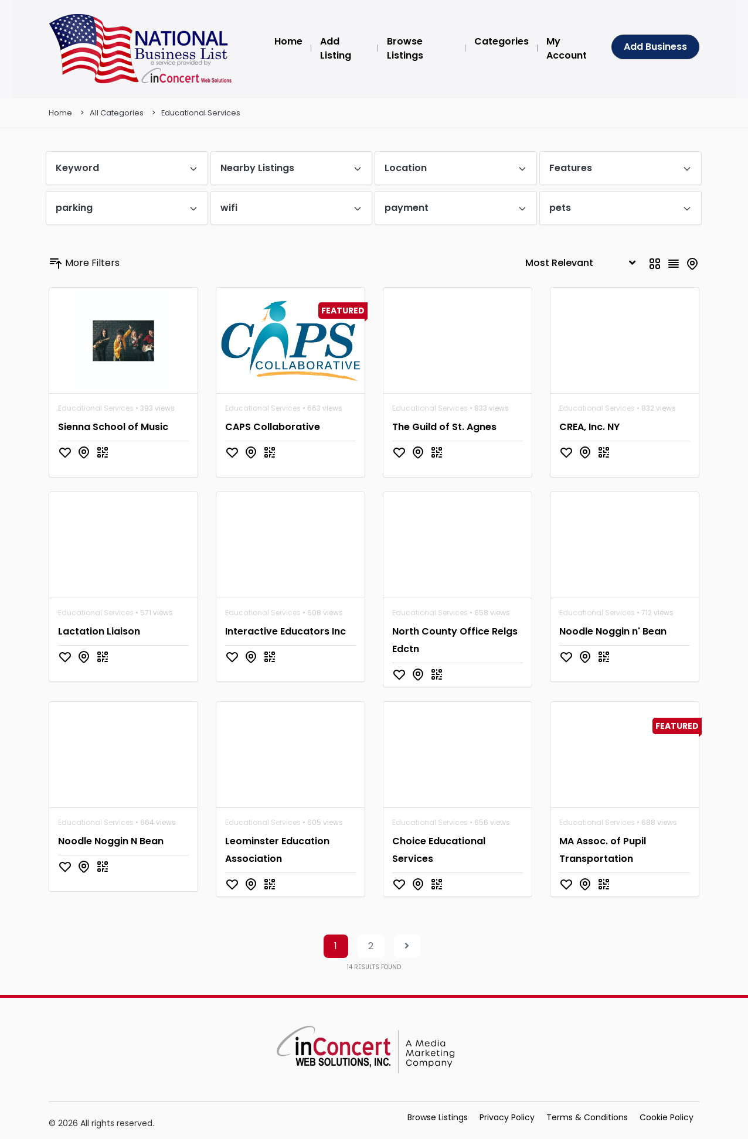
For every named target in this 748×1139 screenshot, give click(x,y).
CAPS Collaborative (272, 427)
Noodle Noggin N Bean (111, 841)
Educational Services (200, 113)
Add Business (655, 46)
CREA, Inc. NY (589, 427)
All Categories (117, 113)
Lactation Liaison (99, 631)
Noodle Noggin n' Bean (613, 631)
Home (60, 113)
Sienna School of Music (113, 427)
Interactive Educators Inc (285, 631)
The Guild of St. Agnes (444, 427)
